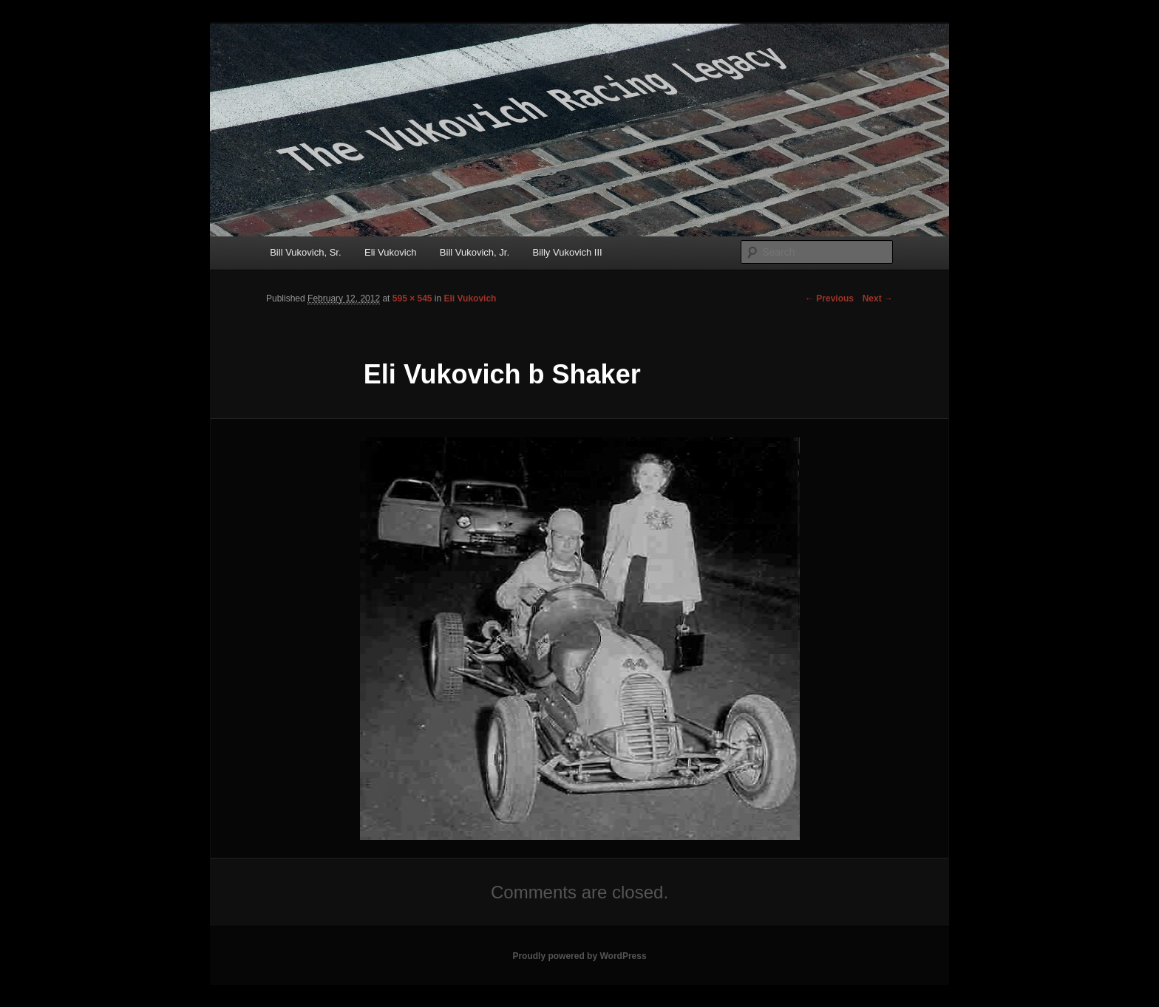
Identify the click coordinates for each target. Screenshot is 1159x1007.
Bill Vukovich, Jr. (474, 252)
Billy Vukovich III (567, 252)
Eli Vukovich (390, 252)
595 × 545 (412, 298)
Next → (878, 298)
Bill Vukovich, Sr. (305, 252)
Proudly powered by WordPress (579, 956)
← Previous (829, 298)
